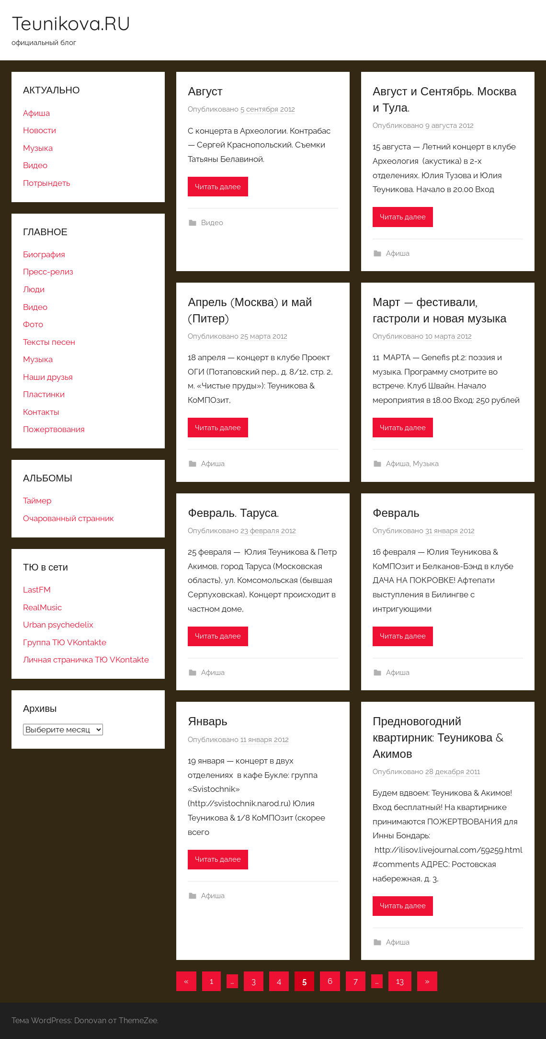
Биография (44, 254)
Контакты (41, 412)
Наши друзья (48, 377)
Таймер (37, 500)
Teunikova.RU (71, 23)
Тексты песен (49, 342)
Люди (34, 289)
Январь (207, 721)
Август (205, 91)
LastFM (37, 589)
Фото (33, 324)
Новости (39, 130)
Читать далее (218, 187)
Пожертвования (54, 429)
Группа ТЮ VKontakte (64, 642)
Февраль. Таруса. (233, 512)
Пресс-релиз (48, 271)
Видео (212, 222)
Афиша (398, 253)
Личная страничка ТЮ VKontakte (86, 659)
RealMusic (42, 607)
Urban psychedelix (58, 624)
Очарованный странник (68, 518)
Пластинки (44, 394)
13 (400, 981)
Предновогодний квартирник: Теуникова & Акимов (438, 737)
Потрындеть (46, 183)
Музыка (426, 463)
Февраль (396, 512)
